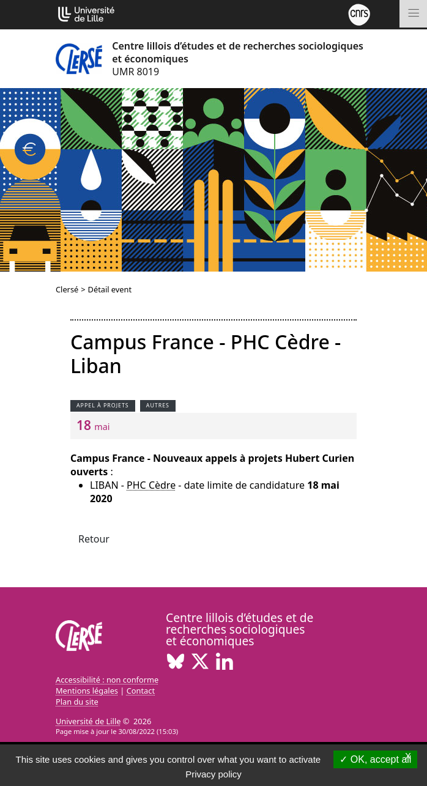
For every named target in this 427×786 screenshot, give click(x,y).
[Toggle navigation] (413, 14)
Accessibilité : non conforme (107, 679)
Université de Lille (88, 721)
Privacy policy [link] (213, 774)
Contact (141, 690)
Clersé (67, 289)
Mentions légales (87, 690)
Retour (94, 539)
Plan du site (77, 701)
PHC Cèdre (151, 485)
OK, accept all (375, 759)
